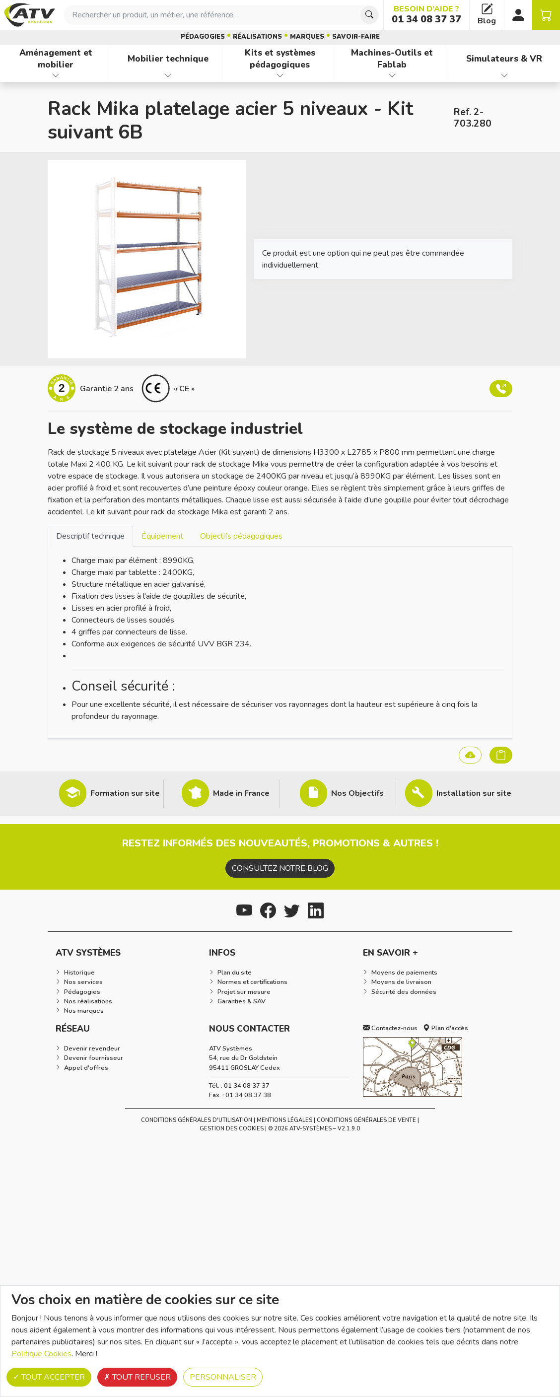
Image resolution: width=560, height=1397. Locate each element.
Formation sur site (125, 793)
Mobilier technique (168, 59)
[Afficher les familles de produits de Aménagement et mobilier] (56, 75)
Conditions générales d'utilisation (196, 1120)
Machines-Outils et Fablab (392, 59)
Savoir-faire (356, 36)
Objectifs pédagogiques (241, 536)
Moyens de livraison (401, 982)
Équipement (162, 536)
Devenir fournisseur (93, 1057)
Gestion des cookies (232, 1128)
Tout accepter (49, 1377)
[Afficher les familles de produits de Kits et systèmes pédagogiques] (280, 75)
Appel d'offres (86, 1067)
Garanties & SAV (241, 1001)
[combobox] (221, 15)
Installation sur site (473, 793)
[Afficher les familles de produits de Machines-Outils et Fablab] (392, 75)
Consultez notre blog (280, 868)
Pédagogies (203, 36)
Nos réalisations (88, 1001)
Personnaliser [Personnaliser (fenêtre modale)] (223, 1377)
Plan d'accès (445, 1028)
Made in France (241, 793)
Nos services (83, 982)
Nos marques (84, 1010)
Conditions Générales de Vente (366, 1120)
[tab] (90, 536)
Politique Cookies (41, 1353)
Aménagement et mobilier (55, 59)
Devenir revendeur (92, 1048)
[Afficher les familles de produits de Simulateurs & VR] (504, 75)
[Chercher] (369, 15)
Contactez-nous (390, 1028)
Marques (307, 36)
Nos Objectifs (357, 793)
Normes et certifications (252, 982)
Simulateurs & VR (504, 59)
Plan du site (234, 972)
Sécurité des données (403, 991)
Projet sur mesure (244, 991)
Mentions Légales (284, 1120)
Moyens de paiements (404, 972)
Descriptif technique (90, 536)
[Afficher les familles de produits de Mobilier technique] (168, 75)
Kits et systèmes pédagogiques (280, 59)
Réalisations (257, 36)
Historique (79, 972)
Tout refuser (137, 1377)
